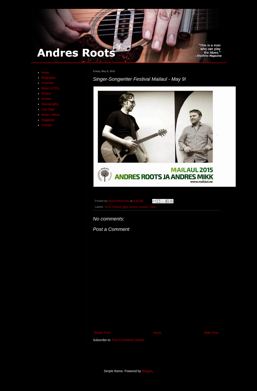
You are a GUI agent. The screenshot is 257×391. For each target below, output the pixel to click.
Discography (50, 104)
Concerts (47, 83)
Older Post (211, 332)
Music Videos (50, 114)
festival (116, 206)
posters (143, 206)
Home (157, 332)
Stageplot (47, 120)
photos (133, 206)
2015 (108, 206)
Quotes (46, 98)
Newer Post (102, 332)
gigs (125, 206)
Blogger (147, 371)
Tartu (153, 206)
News (45, 72)
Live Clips (48, 109)
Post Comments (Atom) (128, 340)
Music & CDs (50, 88)
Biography (48, 77)
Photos (46, 93)
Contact (46, 125)
